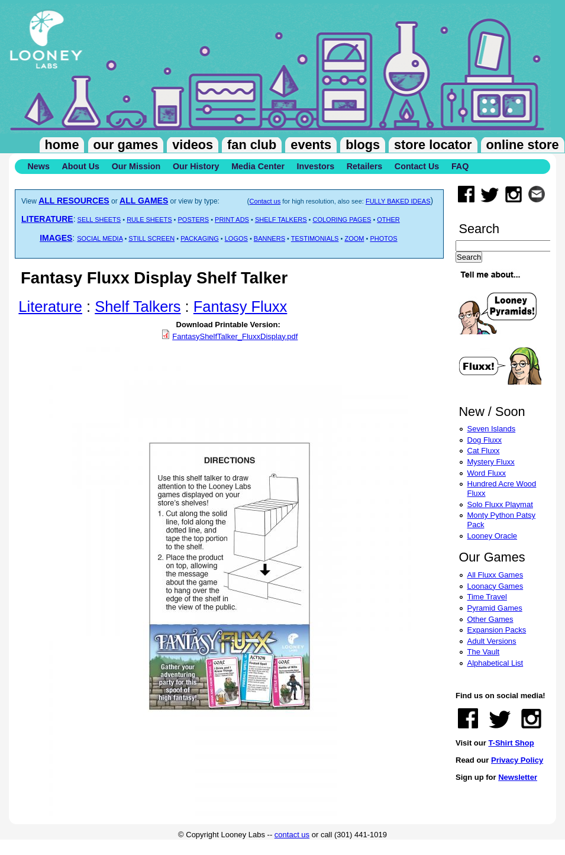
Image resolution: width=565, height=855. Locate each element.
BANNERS (269, 238)
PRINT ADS (232, 219)
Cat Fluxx (483, 450)
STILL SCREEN (151, 238)
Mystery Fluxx (491, 461)
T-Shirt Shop (511, 742)
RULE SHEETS (149, 219)
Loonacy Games (495, 586)
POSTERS (193, 219)
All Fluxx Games (495, 574)
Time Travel (487, 596)
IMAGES (56, 238)
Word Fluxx (486, 473)
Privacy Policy (517, 760)
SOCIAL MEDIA (99, 238)
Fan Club (251, 144)
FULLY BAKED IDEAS (398, 201)
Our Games (126, 144)
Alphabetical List (495, 663)
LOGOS (236, 238)
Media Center (258, 166)
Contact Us (417, 166)
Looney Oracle (492, 535)
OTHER (388, 219)
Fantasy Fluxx (240, 306)
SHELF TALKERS (281, 219)
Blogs (363, 144)
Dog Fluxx (484, 439)
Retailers (364, 166)
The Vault (483, 651)
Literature (50, 306)
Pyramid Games (494, 608)
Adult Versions (491, 641)
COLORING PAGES (342, 219)
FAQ (460, 166)
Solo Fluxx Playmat (500, 504)
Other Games (490, 619)
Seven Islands (491, 428)
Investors (316, 166)
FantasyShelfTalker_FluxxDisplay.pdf (235, 336)
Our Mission (136, 166)
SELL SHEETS (99, 219)
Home (62, 144)
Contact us (265, 201)
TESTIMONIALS (315, 238)
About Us (80, 166)
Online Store (522, 144)
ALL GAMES (144, 200)
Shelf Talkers (137, 306)
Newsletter (517, 777)
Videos (192, 144)
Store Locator (433, 144)
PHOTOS (383, 238)
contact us (292, 834)
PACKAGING (199, 238)
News (39, 166)
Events (310, 144)
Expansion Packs (497, 629)
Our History (196, 166)
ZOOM (354, 238)
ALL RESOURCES (73, 200)
